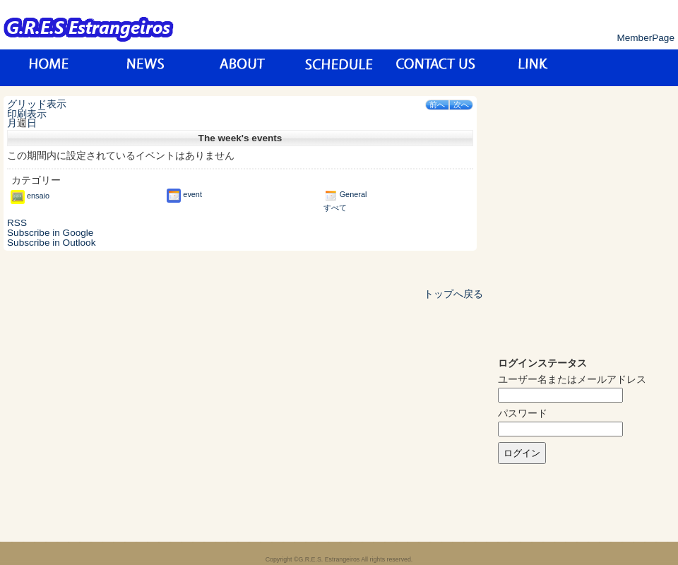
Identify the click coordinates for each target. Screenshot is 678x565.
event (184, 194)
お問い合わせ (436, 67)
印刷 (27, 114)
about (242, 67)
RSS (17, 223)
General (345, 194)
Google (50, 232)
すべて (335, 207)
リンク (532, 67)
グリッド (36, 104)
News (145, 67)
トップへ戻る (453, 294)
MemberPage (645, 37)
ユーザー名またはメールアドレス (572, 379)
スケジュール (339, 67)
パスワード (522, 413)
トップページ (49, 67)
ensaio (30, 195)
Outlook (51, 242)
